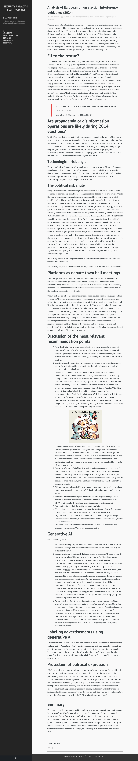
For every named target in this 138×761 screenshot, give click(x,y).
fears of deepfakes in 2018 (74, 68)
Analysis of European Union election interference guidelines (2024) (80, 9)
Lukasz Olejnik (56, 17)
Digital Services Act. (81, 71)
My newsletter (10, 36)
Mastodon (8, 40)
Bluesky (7, 38)
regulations (85, 17)
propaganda (117, 17)
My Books (7, 43)
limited (55, 140)
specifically (100, 200)
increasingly (111, 363)
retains (68, 570)
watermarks (113, 557)
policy (93, 17)
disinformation (104, 17)
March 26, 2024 (88, 115)
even (105, 219)
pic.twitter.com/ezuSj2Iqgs (64, 110)
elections (51, 20)
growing (58, 366)
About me (7, 33)
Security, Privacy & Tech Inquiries (16, 8)
